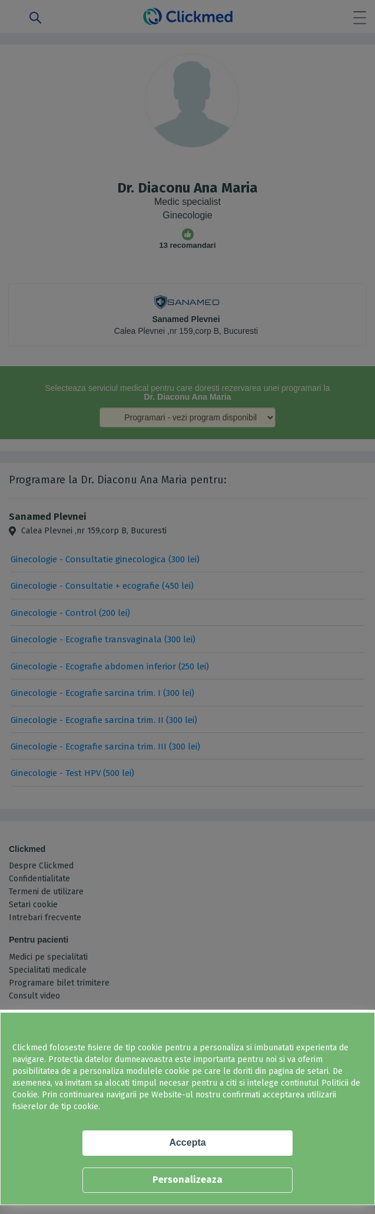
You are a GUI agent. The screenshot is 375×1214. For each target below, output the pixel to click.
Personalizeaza (187, 1179)
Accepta (187, 1142)
